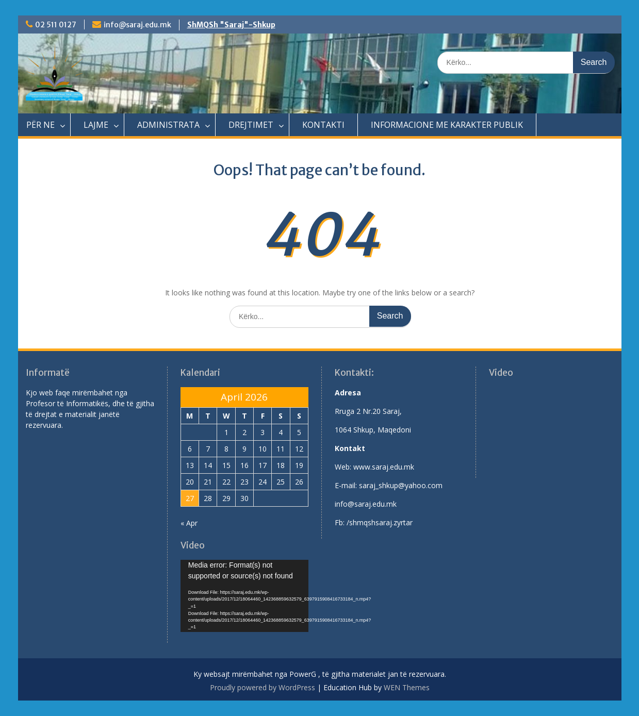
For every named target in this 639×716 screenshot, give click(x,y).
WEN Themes (407, 687)
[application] (244, 596)
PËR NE (40, 124)
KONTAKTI (323, 124)
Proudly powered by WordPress (262, 687)
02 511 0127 (55, 24)
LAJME (96, 124)
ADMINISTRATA (168, 124)
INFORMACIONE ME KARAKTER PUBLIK (447, 124)
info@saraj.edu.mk (137, 24)
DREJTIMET (250, 124)
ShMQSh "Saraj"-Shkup (231, 24)
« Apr (189, 523)
